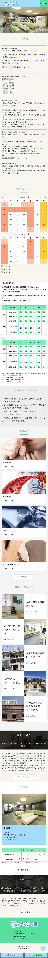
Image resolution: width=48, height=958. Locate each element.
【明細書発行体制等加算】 (10, 163)
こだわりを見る (24, 912)
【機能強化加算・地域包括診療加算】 (14, 132)
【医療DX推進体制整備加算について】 (14, 76)
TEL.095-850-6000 (10, 837)
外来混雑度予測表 (14, 408)
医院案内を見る (24, 870)
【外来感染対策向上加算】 (10, 101)
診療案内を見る (24, 577)
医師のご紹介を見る (24, 777)
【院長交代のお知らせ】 (9, 48)
